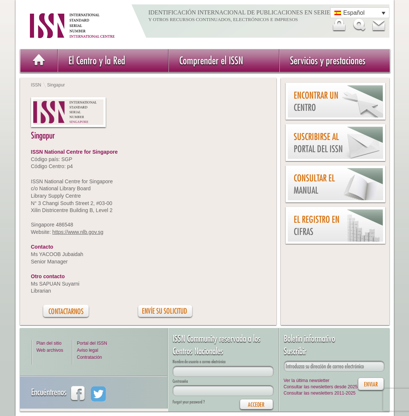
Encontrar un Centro (316, 101)
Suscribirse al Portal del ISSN (318, 143)
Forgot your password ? (189, 402)
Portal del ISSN (92, 343)
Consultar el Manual (314, 184)
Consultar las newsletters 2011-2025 (320, 393)
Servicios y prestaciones (327, 60)
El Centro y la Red (96, 60)
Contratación (89, 357)
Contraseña (180, 381)
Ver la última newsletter (307, 380)
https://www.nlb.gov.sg (77, 232)
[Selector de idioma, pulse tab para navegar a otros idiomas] (359, 12)
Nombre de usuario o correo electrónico (199, 361)
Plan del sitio (49, 343)
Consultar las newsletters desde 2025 (321, 386)
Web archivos (50, 350)
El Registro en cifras (317, 226)
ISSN (36, 85)
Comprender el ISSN (211, 60)
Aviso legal (87, 350)
